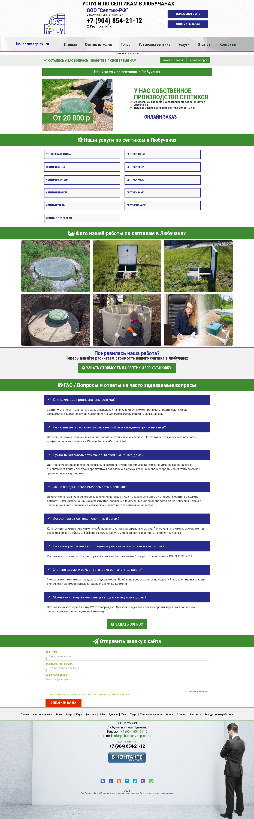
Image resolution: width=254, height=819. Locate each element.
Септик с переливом (59, 218)
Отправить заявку (63, 701)
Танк (123, 713)
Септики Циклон (56, 192)
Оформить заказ (188, 24)
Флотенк (91, 713)
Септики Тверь (55, 205)
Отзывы (204, 44)
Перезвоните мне (188, 14)
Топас (125, 44)
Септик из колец (98, 44)
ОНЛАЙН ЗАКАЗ (160, 117)
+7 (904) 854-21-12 (114, 21)
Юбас (102, 713)
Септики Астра (55, 166)
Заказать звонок (173, 60)
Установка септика (154, 44)
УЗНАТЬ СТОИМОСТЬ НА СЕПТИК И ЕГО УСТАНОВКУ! (127, 368)
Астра (69, 713)
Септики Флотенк (57, 179)
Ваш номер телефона (59, 663)
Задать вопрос (198, 60)
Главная (70, 44)
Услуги (183, 44)
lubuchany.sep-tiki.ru (32, 44)
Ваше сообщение (56, 674)
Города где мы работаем (219, 713)
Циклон (113, 713)
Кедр (79, 713)
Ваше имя (52, 651)
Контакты (228, 44)
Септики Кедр (135, 166)
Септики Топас (136, 154)
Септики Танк (135, 192)
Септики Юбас (135, 179)
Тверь (133, 713)
